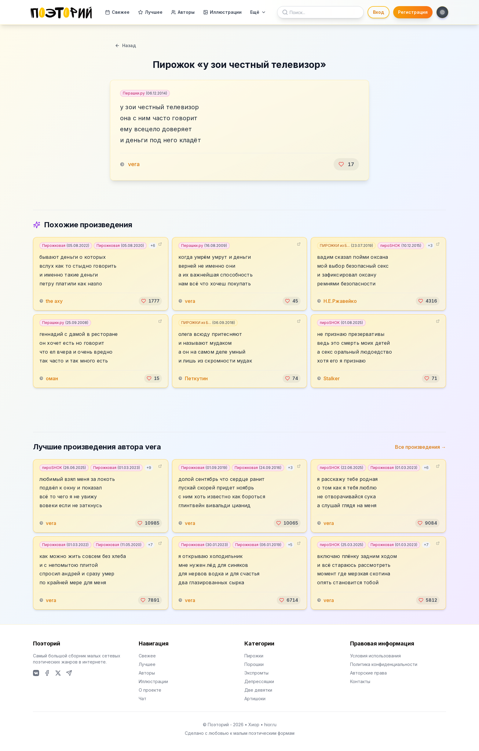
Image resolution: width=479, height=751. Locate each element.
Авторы (183, 12)
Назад (125, 45)
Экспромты (256, 672)
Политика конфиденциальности (383, 664)
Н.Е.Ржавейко (340, 301)
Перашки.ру (145, 93)
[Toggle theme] (442, 12)
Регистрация (413, 12)
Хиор (253, 724)
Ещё (258, 12)
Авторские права (368, 672)
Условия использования (375, 655)
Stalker (332, 378)
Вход (378, 12)
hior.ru (270, 724)
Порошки (254, 664)
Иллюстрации (222, 12)
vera (134, 164)
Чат (142, 698)
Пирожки (253, 655)
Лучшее (150, 12)
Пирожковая (65, 245)
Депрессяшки (259, 681)
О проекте (150, 690)
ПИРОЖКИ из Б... (346, 245)
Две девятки (258, 690)
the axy (54, 301)
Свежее (117, 12)
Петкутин (196, 378)
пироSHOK (400, 245)
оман (52, 378)
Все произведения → (420, 447)
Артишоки (254, 698)
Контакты (360, 681)
